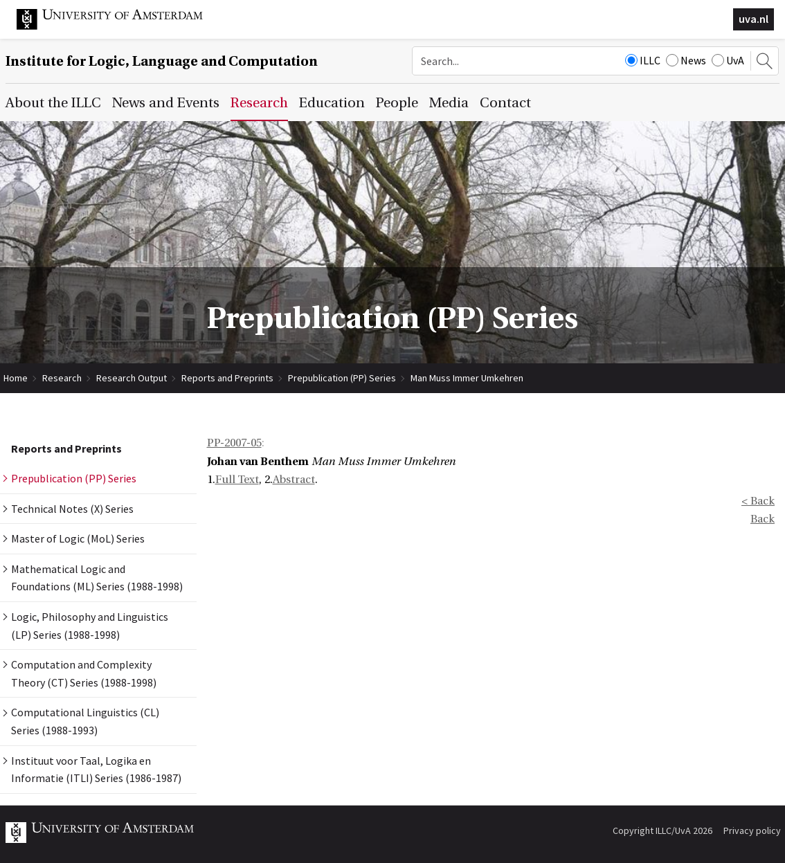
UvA (728, 60)
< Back (758, 501)
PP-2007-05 (234, 443)
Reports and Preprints (227, 378)
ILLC (642, 60)
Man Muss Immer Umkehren (466, 378)
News (686, 60)
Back (762, 519)
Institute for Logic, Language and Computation (162, 61)
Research (62, 378)
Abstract (294, 479)
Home (15, 378)
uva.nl (753, 19)
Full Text (237, 479)
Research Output (131, 378)
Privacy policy (752, 830)
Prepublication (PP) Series (342, 378)
